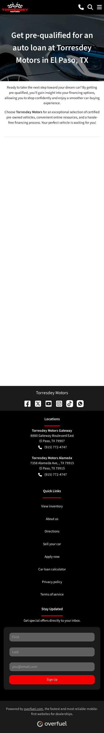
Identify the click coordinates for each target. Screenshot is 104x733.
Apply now (52, 556)
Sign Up (52, 679)
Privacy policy (52, 581)
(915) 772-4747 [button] (52, 447)
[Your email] (52, 666)
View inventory (52, 506)
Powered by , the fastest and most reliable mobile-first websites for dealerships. (52, 715)
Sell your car (52, 543)
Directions (52, 531)
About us (52, 518)
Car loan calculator (52, 569)
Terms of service (52, 594)
